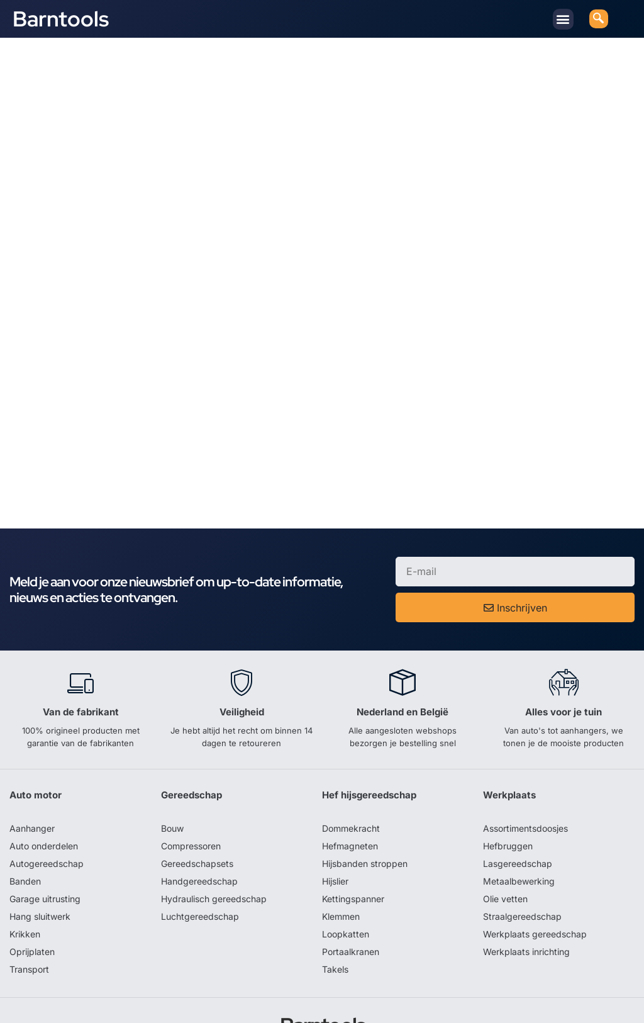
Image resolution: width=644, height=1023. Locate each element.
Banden (25, 842)
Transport (29, 930)
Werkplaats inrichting (526, 912)
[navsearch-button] (598, 18)
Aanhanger (32, 789)
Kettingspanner (353, 859)
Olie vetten (505, 859)
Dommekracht (351, 789)
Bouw (172, 789)
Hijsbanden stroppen (365, 824)
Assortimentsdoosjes (525, 789)
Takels (335, 930)
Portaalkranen (350, 912)
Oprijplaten (32, 912)
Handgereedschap (199, 842)
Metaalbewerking (519, 842)
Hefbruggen (508, 807)
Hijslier (335, 842)
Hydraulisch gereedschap (214, 859)
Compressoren (191, 807)
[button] (563, 19)
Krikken (24, 895)
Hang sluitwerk (39, 877)
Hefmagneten (350, 807)
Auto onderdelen (43, 807)
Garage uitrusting (44, 859)
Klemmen (341, 877)
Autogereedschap (46, 824)
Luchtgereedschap (200, 877)
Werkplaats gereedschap (535, 895)
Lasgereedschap (517, 824)
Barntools (61, 18)
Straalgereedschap (522, 877)
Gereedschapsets (197, 824)
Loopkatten (345, 895)
